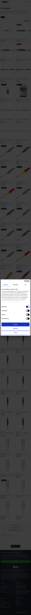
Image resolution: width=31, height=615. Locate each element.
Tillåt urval (15, 328)
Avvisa (15, 332)
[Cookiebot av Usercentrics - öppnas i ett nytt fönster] (24, 281)
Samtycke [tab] (5, 284)
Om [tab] (25, 284)
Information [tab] (15, 284)
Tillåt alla (15, 324)
